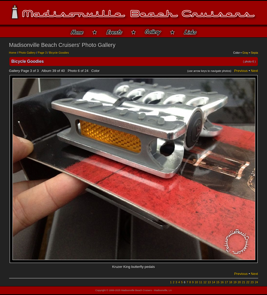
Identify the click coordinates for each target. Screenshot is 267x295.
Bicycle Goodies (59, 52)
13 (209, 282)
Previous (241, 71)
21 (243, 282)
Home (12, 52)
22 (248, 282)
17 (226, 282)
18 (230, 282)
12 (205, 282)
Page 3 (42, 52)
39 (54, 71)
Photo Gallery (27, 52)
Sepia (254, 52)
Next (254, 71)
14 (213, 282)
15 (218, 282)
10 (196, 282)
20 (239, 282)
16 (222, 282)
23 (252, 282)
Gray (245, 52)
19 (234, 282)
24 (256, 282)
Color (236, 52)
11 (200, 282)
